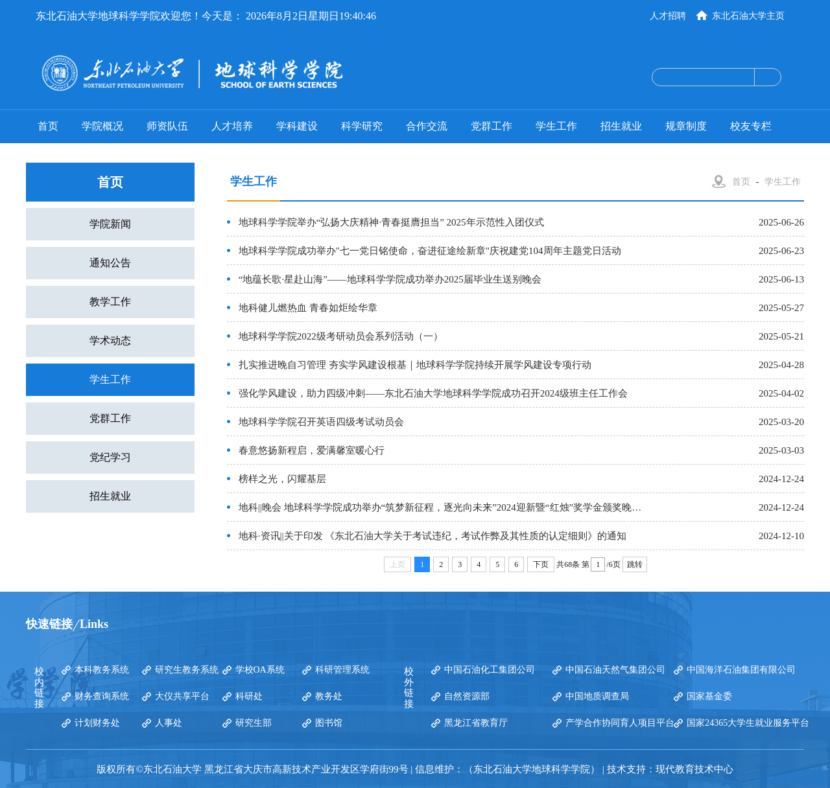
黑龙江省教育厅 (476, 723)
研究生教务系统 (187, 670)
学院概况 (102, 126)
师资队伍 (167, 126)
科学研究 (362, 126)
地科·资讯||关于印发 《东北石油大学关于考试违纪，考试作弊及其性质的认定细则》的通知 (433, 536)
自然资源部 (467, 696)
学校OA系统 (260, 670)
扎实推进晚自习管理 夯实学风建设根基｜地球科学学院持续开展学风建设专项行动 (415, 365)
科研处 (249, 696)
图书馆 (328, 723)
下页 (541, 564)
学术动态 (110, 340)
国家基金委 (709, 696)
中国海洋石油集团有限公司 (741, 670)
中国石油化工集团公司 (489, 670)
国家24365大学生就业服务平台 (748, 723)
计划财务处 (97, 723)
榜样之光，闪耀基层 (282, 479)
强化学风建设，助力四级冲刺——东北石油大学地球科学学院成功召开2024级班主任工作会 (433, 393)
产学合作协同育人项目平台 (619, 723)
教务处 (328, 696)
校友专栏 (751, 126)
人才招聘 (668, 16)
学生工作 (556, 126)
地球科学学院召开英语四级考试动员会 (321, 422)
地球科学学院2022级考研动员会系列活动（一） (341, 336)
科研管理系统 (342, 670)
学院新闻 (110, 223)
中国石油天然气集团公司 (615, 670)
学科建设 (297, 126)
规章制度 (686, 126)
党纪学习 (110, 457)
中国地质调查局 (597, 696)
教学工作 (110, 301)
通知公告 (110, 262)
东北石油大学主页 (748, 16)
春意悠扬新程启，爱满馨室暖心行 (312, 450)
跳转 (635, 564)
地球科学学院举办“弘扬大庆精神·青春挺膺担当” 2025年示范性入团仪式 (391, 222)
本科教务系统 (102, 670)
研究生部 (253, 723)
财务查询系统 (102, 696)
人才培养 (232, 126)
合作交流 (426, 126)
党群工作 (491, 126)
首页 (48, 126)
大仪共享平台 (182, 696)
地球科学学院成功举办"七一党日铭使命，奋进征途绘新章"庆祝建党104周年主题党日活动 (430, 251)
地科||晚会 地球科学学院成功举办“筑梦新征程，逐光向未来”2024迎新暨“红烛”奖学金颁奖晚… (440, 507)
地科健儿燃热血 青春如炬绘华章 (308, 308)
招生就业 (621, 126)
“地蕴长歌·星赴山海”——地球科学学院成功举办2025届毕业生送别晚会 (390, 279)
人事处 (168, 723)
